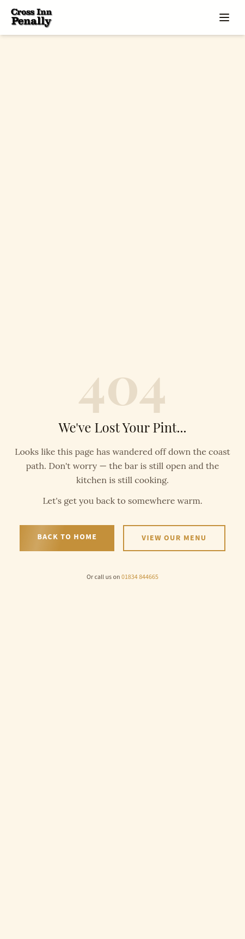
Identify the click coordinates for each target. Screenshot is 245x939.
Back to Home (67, 537)
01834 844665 (139, 577)
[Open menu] (224, 17)
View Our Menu (174, 538)
